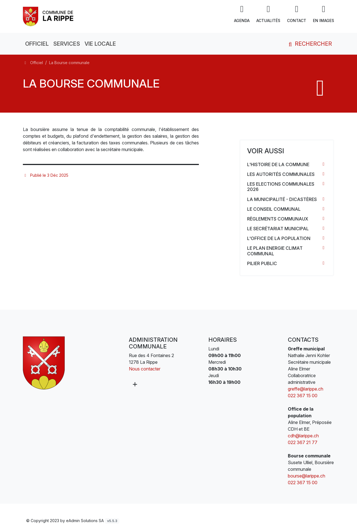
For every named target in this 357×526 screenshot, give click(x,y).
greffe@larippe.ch (305, 389)
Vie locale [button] (100, 43)
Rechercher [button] (309, 43)
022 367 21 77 (302, 442)
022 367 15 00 (302, 395)
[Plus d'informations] (134, 384)
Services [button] (66, 43)
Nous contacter (144, 369)
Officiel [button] (37, 43)
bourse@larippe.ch (306, 476)
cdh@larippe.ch (303, 435)
